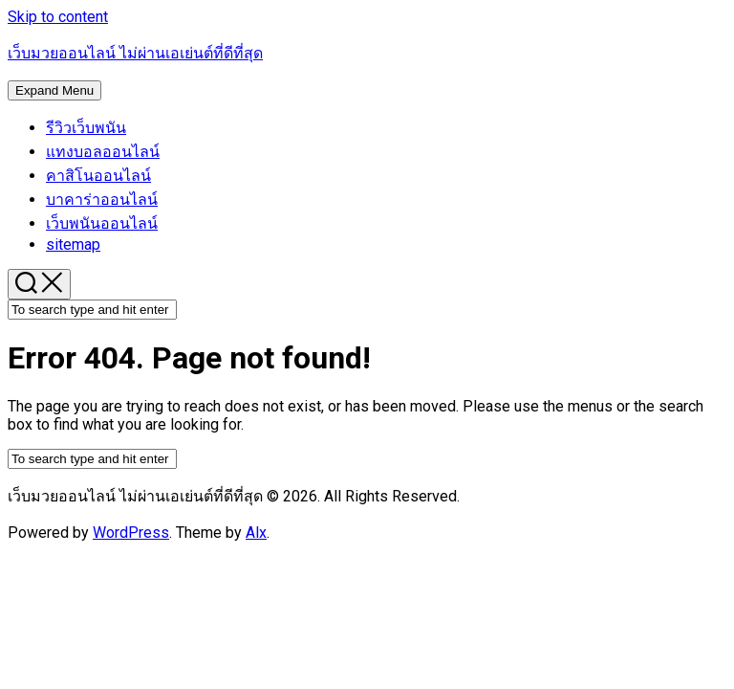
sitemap (73, 244)
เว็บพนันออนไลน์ (102, 223)
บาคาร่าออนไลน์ (102, 199)
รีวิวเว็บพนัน (86, 128)
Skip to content (58, 17)
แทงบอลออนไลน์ (103, 152)
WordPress (131, 532)
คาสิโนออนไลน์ (98, 176)
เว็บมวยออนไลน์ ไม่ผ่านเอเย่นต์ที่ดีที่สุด (135, 53)
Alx (256, 532)
